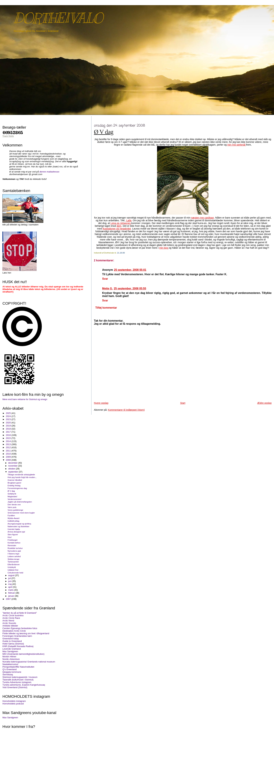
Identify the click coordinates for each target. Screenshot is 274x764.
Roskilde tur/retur (15, 548)
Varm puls (12, 507)
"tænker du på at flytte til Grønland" (19, 613)
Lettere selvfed (14, 556)
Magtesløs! (12, 496)
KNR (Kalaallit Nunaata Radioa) (17, 646)
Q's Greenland (9, 669)
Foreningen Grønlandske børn (17, 636)
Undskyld (12, 567)
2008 (8, 460)
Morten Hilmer (9, 656)
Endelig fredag (14, 485)
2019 (8, 425)
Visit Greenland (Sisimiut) (14, 687)
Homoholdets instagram (14, 701)
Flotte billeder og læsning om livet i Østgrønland (25, 633)
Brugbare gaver (14, 483)
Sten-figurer (13, 534)
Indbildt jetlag (13, 521)
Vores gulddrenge (15, 510)
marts (11, 590)
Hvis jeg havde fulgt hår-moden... (22, 477)
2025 (8, 413)
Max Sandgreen (10, 651)
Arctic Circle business (12, 615)
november (13, 466)
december (13, 463)
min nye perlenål (236, 144)
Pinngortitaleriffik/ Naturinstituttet (18, 667)
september (13, 472)
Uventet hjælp (14, 529)
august (11, 575)
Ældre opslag (264, 403)
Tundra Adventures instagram (16, 682)
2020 (8, 422)
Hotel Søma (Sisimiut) (13, 643)
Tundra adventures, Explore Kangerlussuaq (23, 685)
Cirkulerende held (15, 573)
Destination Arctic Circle (14, 631)
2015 (8, 438)
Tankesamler (13, 562)
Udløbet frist (13, 570)
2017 (8, 432)
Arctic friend (8, 620)
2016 (8, 435)
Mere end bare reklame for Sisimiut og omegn (24, 399)
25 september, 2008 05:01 (130, 269)
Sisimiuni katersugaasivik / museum (19, 677)
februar (11, 593)
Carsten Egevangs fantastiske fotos (19, 628)
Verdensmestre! (14, 499)
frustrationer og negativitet (117, 228)
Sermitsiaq (7, 674)
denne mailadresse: (49, 171)
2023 (8, 419)
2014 (8, 441)
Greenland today (10, 638)
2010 (8, 453)
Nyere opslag (101, 403)
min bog (164, 247)
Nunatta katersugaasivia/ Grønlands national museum (28, 661)
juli (9, 578)
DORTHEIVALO (58, 18)
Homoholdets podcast (13, 703)
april (10, 587)
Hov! (10, 537)
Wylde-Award (13, 518)
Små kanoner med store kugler (21, 513)
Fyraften (11, 515)
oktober (12, 469)
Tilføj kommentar (106, 307)
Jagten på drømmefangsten (20, 502)
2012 (8, 447)
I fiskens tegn (13, 553)
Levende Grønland (11, 649)
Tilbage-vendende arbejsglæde (21, 474)
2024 (8, 416)
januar (11, 596)
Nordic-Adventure (11, 659)
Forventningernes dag (17, 488)
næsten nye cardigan (202, 217)
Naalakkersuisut (10, 664)
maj (10, 584)
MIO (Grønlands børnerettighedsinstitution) (23, 654)
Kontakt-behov (14, 543)
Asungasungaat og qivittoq (19, 524)
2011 (8, 450)
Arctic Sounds (9, 623)
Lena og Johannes (120, 223)
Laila (128, 220)
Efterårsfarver (14, 564)
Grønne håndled (15, 480)
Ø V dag (103, 131)
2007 (8, 599)
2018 (8, 428)
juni (10, 581)
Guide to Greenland (12, 641)
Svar (105, 278)
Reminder (12, 545)
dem (119, 226)
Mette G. (107, 288)
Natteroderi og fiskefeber (18, 526)
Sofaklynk (12, 494)
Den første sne (14, 504)
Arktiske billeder (10, 625)
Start (182, 403)
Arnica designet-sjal (16, 532)
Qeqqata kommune (11, 672)
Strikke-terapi (13, 559)
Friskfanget (12, 540)
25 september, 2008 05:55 (130, 288)
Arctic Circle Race (11, 618)
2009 (8, 457)
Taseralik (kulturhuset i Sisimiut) (17, 679)
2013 (8, 444)
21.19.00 (121, 253)
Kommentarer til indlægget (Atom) (126, 409)
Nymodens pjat (14, 551)
